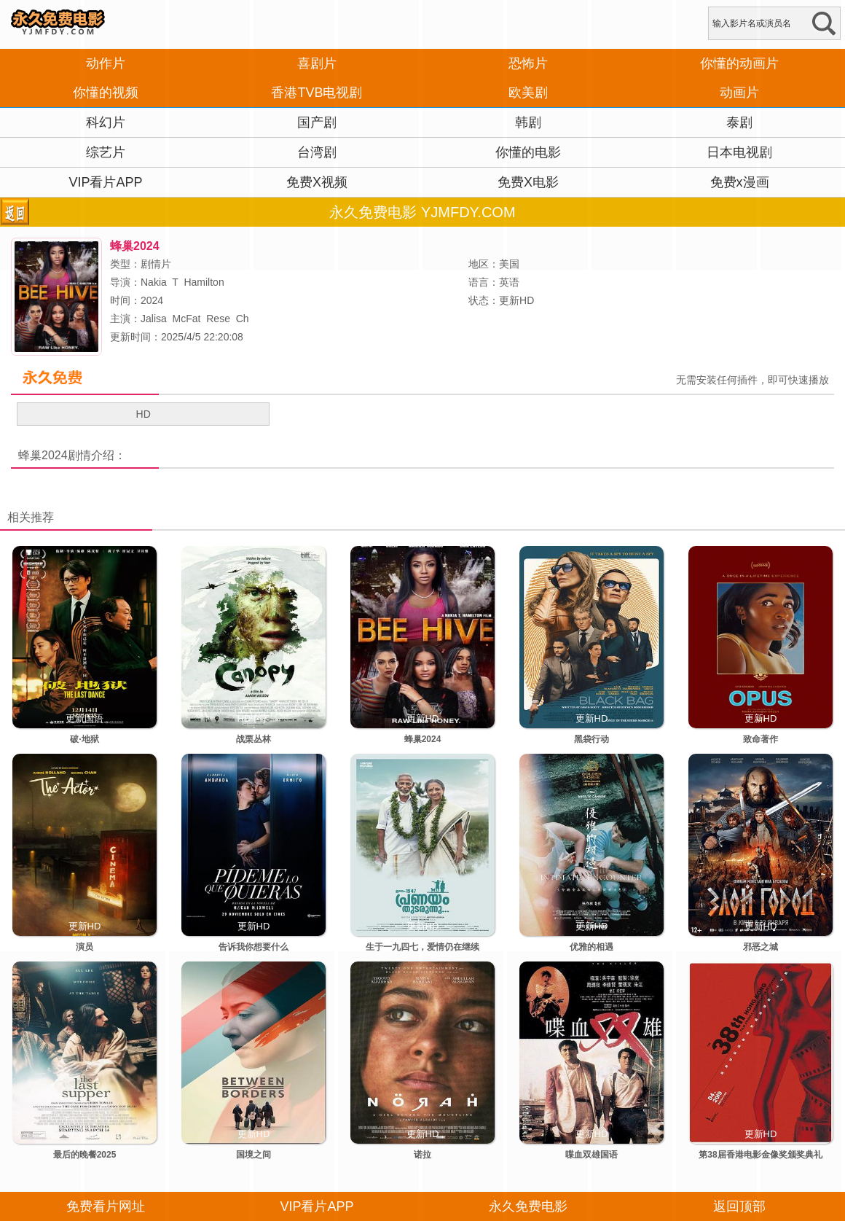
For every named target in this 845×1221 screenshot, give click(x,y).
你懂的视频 (105, 92)
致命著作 (760, 739)
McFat (187, 318)
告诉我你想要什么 (253, 947)
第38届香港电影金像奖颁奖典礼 (760, 1155)
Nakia (154, 282)
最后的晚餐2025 (85, 1155)
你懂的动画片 (739, 63)
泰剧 (739, 122)
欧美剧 (528, 92)
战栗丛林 (253, 739)
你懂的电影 (528, 152)
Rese (218, 318)
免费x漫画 (739, 182)
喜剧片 (317, 63)
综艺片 (105, 152)
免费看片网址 (105, 1206)
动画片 (739, 92)
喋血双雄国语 (591, 1155)
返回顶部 (739, 1206)
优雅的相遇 (591, 947)
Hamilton (204, 282)
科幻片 (105, 122)
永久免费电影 (528, 1206)
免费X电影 (528, 182)
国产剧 (317, 122)
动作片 (105, 63)
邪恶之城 (760, 947)
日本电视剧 (739, 152)
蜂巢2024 (43, 455)
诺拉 (422, 1155)
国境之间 (253, 1155)
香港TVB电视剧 (316, 92)
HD (143, 414)
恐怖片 (528, 63)
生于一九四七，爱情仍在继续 (422, 947)
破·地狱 (84, 739)
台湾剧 (317, 152)
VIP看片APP (105, 182)
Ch (242, 318)
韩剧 (528, 122)
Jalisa (154, 318)
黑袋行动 (591, 739)
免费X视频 (316, 182)
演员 (84, 947)
